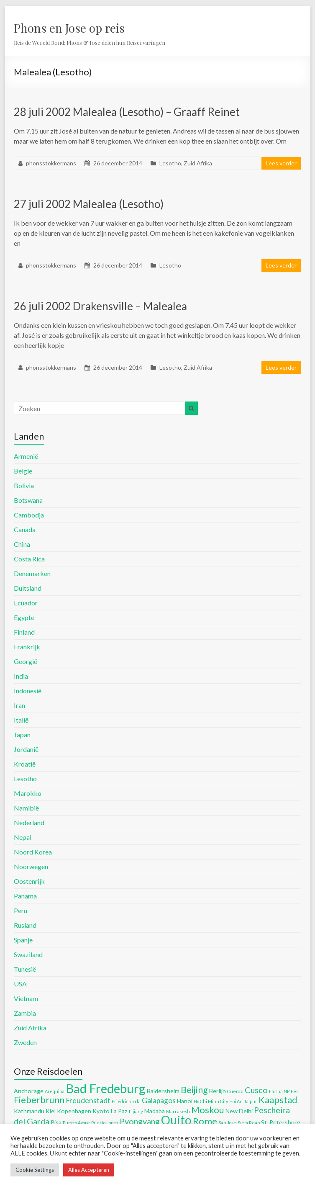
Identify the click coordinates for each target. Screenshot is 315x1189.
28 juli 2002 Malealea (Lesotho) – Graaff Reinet (127, 111)
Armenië (26, 456)
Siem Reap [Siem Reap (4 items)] (249, 1122)
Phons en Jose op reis (69, 28)
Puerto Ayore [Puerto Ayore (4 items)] (76, 1122)
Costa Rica (29, 559)
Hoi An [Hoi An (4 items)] (236, 1101)
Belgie (23, 471)
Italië (21, 720)
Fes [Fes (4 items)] (294, 1091)
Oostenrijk (29, 881)
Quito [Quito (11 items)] (176, 1120)
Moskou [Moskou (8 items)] (207, 1109)
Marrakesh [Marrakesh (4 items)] (178, 1111)
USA (20, 984)
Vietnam (26, 998)
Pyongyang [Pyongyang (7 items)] (140, 1121)
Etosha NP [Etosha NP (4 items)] (279, 1091)
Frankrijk (27, 647)
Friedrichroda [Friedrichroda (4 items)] (126, 1101)
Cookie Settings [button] (34, 1169)
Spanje (23, 940)
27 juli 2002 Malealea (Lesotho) (89, 204)
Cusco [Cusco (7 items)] (256, 1090)
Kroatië (25, 764)
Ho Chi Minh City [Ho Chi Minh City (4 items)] (211, 1101)
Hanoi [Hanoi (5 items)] (184, 1100)
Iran (19, 705)
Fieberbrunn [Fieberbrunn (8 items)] (39, 1099)
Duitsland (27, 588)
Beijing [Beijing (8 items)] (194, 1089)
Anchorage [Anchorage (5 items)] (29, 1090)
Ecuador (26, 603)
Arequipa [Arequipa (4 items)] (54, 1091)
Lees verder (281, 163)
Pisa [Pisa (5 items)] (56, 1122)
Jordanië (26, 749)
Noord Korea (33, 852)
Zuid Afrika (198, 163)
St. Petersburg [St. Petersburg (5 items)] (280, 1122)
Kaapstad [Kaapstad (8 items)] (278, 1099)
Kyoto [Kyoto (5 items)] (101, 1110)
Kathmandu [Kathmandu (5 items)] (29, 1110)
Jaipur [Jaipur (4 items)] (250, 1101)
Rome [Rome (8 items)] (205, 1121)
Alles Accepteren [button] (88, 1169)
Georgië (25, 661)
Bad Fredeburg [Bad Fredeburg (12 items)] (106, 1088)
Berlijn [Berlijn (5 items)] (217, 1090)
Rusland (25, 925)
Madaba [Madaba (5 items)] (154, 1110)
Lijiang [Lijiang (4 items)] (136, 1111)
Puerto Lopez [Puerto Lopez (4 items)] (104, 1122)
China (22, 544)
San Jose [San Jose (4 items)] (227, 1122)
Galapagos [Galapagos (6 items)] (159, 1100)
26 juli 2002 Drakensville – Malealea (100, 306)
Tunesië (25, 969)
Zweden (25, 1042)
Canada (25, 529)
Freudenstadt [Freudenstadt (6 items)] (88, 1100)
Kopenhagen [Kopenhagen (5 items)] (74, 1110)
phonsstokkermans (51, 163)
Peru (20, 910)
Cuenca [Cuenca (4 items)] (235, 1091)
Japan (22, 735)
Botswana (28, 500)
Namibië (26, 808)
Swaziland (28, 954)
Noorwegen (31, 866)
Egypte (24, 617)
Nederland (29, 822)
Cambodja (29, 515)
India (21, 676)
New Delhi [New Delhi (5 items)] (239, 1110)
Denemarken (32, 573)
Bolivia (24, 485)
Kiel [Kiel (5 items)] (51, 1110)
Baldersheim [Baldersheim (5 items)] (163, 1090)
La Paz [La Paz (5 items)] (119, 1110)
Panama (25, 896)
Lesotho (170, 163)
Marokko (27, 793)
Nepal (22, 837)
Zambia (25, 1013)
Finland (24, 632)
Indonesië (27, 691)
